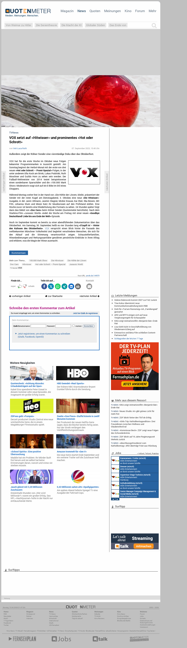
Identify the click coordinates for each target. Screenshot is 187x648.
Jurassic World (76, 264)
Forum (140, 11)
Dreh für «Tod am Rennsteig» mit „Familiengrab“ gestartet (136, 310)
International (54, 621)
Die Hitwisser (57, 260)
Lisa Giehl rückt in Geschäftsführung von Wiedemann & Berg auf (132, 328)
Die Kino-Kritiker (123, 616)
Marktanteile (76, 616)
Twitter (6, 625)
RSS (5, 614)
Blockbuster (90, 631)
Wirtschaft (52, 618)
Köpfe (51, 623)
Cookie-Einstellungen (147, 625)
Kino (128, 11)
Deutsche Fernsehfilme (138, 631)
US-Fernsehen (54, 625)
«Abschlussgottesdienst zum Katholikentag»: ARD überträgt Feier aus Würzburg (134, 444)
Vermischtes (53, 616)
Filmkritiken (41, 631)
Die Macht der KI (72, 25)
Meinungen (112, 11)
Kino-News (121, 614)
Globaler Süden (95, 25)
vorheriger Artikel (20, 296)
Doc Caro (14, 264)
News (81, 11)
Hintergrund (30, 614)
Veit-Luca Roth (20, 148)
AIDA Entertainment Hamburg (130, 477)
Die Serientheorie (46, 25)
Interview (29, 618)
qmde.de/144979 (92, 275)
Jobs (142, 616)
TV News (61, 631)
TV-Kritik (97, 616)
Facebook (7, 623)
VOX (47, 228)
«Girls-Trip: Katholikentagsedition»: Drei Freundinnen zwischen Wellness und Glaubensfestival (133, 424)
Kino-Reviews (99, 618)
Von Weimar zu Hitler (18, 25)
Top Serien (151, 631)
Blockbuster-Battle (123, 621)
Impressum (144, 627)
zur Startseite (53, 296)
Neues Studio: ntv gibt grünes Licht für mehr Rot (132, 412)
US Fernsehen (52, 631)
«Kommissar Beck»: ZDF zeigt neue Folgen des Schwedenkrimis (134, 431)
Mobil (6, 618)
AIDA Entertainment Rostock (133, 494)
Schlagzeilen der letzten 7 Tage (128, 338)
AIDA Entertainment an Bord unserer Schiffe (128, 460)
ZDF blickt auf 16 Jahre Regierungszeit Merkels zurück (133, 438)
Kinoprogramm (123, 631)
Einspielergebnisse (124, 618)
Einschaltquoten (71, 631)
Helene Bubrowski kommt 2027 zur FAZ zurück (135, 300)
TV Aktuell (19, 631)
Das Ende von (118, 25)
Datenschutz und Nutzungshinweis (146, 622)
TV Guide (81, 631)
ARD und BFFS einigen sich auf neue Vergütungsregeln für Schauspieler (130, 316)
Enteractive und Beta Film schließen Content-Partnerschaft (135, 334)
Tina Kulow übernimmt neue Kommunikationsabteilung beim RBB (131, 304)
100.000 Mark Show (38, 260)
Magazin (67, 11)
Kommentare (19, 252)
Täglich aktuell (77, 618)
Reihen (28, 616)
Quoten (95, 11)
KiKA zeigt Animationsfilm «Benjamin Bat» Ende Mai (135, 322)
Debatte (97, 614)
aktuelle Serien (111, 631)
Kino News (10, 631)
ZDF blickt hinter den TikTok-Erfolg (131, 417)
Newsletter (7, 616)
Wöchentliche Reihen (79, 614)
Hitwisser (26, 264)
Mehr (152, 11)
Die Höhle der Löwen (77, 260)
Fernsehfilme (100, 631)
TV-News (52, 614)
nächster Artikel (89, 296)
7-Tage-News (8, 621)
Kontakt (142, 618)
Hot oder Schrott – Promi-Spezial (50, 264)
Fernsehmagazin (30, 631)
